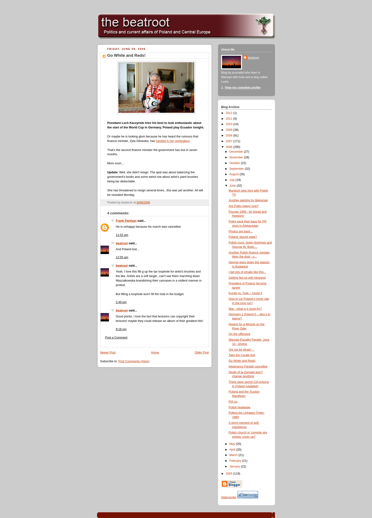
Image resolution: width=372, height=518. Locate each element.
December (236, 151)
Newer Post (108, 352)
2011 (229, 118)
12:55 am (122, 257)
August (234, 174)
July (232, 180)
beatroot (122, 243)
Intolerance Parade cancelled (248, 366)
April (232, 449)
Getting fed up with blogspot (247, 277)
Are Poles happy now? (244, 206)
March (234, 455)
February (235, 460)
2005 (229, 473)
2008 (229, 135)
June (233, 185)
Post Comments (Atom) (133, 361)
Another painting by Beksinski (248, 200)
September (237, 168)
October (235, 163)
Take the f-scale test (242, 355)
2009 (229, 130)
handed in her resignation (173, 141)
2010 (229, 124)
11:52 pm (122, 235)
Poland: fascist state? (243, 237)
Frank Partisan (126, 220)
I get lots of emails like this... (247, 272)
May (232, 444)
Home (155, 352)
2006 (229, 147)
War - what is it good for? (245, 309)
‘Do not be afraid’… (241, 349)
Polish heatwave (240, 407)
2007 (229, 141)
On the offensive (240, 334)
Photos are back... (241, 231)
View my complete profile (242, 87)
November (236, 157)
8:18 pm (121, 329)
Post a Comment (116, 337)
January (235, 466)
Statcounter (229, 497)
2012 (229, 113)
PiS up (233, 401)
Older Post (202, 352)
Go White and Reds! (126, 55)
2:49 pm (121, 302)
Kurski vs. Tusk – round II (245, 293)
